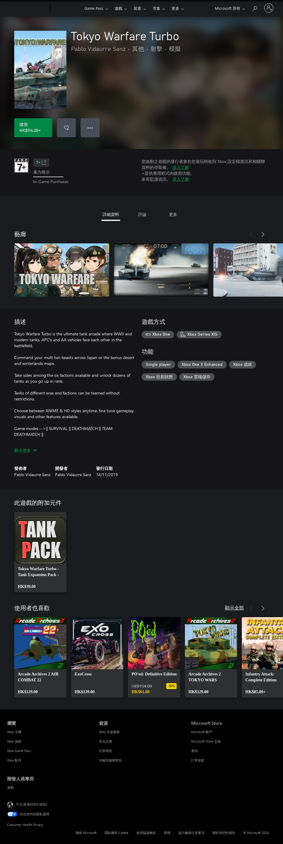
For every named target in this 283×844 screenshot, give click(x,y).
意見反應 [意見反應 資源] (105, 741)
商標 (167, 833)
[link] (40, 552)
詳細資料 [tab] (111, 214)
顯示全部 (234, 607)
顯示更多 (25, 450)
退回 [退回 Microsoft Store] (194, 751)
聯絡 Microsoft (86, 833)
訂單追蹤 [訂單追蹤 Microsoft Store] (197, 760)
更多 (175, 8)
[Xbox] (66, 8)
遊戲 (118, 8)
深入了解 (180, 167)
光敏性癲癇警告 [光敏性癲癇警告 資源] (110, 760)
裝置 (137, 8)
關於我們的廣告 (223, 833)
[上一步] (251, 234)
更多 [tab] (173, 214)
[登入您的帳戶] (269, 8)
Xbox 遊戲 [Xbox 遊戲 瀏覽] (14, 741)
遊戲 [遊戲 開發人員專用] (10, 787)
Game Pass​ (93, 8)
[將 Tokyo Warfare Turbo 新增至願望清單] (66, 127)
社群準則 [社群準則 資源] (105, 751)
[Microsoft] (27, 8)
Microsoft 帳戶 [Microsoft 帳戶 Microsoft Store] (201, 732)
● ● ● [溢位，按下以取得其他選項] (90, 127)
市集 (156, 8)
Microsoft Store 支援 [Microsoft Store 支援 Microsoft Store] (206, 741)
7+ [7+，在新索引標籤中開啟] (41, 162)
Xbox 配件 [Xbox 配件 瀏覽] (14, 760)
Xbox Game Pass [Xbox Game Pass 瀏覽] (19, 751)
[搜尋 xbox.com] (254, 7)
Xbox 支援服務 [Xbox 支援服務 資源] (109, 732)
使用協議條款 (146, 833)
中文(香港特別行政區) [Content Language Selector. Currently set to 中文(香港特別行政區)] (31, 804)
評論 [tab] (142, 214)
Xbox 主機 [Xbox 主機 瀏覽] (14, 732)
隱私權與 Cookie (116, 833)
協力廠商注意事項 (191, 833)
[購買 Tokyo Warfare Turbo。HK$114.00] (33, 127)
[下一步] (263, 234)
